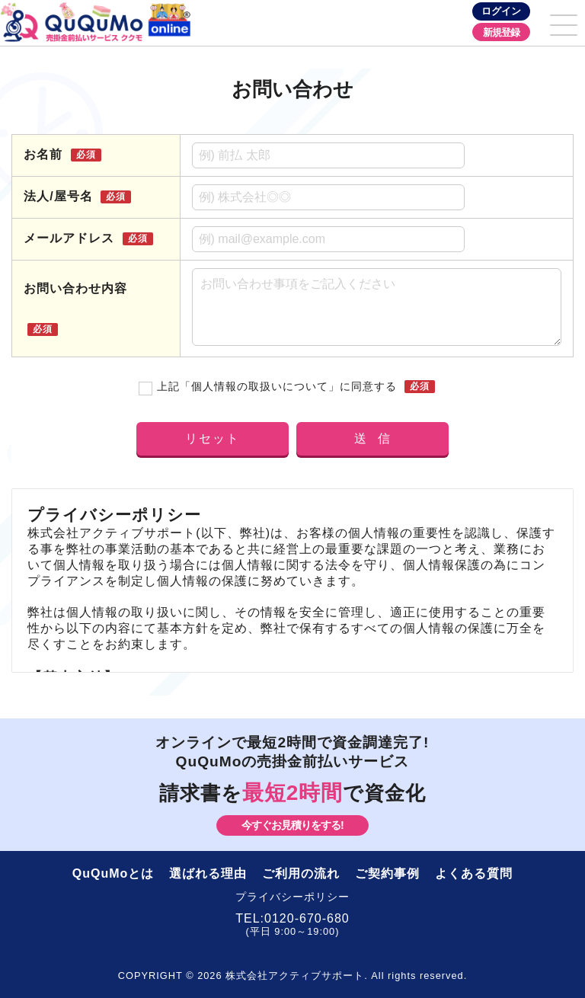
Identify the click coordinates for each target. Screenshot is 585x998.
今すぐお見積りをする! (292, 825)
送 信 (373, 438)
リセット (212, 438)
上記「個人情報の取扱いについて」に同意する (277, 386)
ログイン (501, 11)
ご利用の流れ (301, 873)
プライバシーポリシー (292, 897)
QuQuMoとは (113, 873)
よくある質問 (474, 873)
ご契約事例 (387, 873)
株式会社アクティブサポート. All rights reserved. (332, 975)
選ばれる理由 (208, 873)
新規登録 (501, 32)
